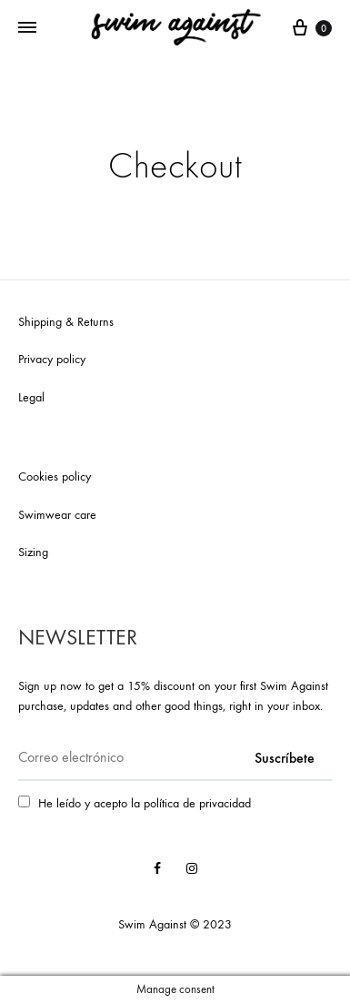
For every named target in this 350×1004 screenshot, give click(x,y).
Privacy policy (51, 359)
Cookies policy (54, 476)
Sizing (33, 552)
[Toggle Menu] (27, 28)
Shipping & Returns (66, 322)
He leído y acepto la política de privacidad (144, 803)
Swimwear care (57, 514)
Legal (31, 397)
